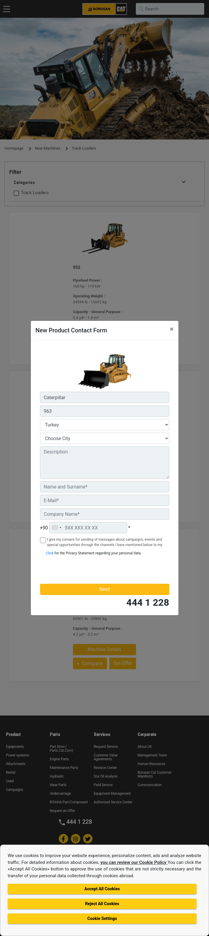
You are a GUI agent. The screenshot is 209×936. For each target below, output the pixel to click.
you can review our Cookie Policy (134, 862)
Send (104, 589)
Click (50, 553)
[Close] (171, 329)
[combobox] (56, 527)
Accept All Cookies (102, 888)
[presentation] (74, 569)
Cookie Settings (102, 918)
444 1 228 (147, 602)
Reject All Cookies (102, 903)
